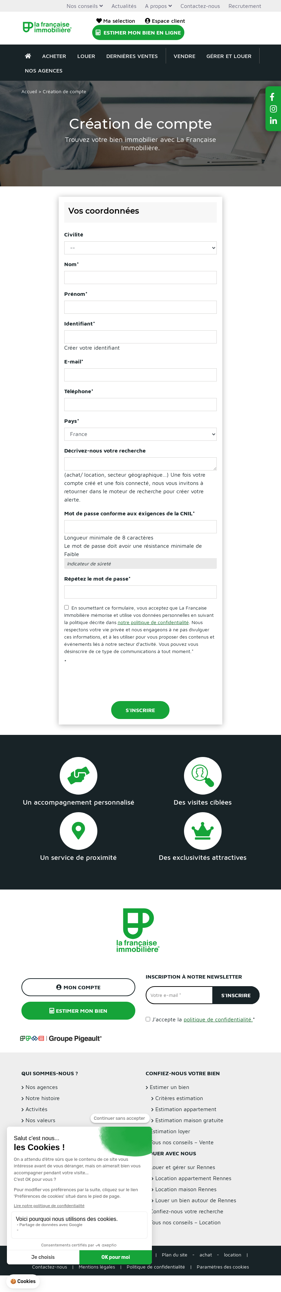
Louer (86, 56)
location (232, 1254)
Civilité (73, 234)
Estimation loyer (170, 1131)
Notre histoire (43, 1098)
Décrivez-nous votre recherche (105, 450)
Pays (71, 421)
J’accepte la (203, 1019)
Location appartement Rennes (193, 1178)
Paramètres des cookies (223, 1267)
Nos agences (43, 70)
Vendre (184, 56)
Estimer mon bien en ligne (138, 32)
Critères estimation (179, 1098)
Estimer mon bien (78, 1011)
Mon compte (78, 987)
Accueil (29, 91)
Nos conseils (82, 6)
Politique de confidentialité (156, 1267)
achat (206, 1254)
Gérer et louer (229, 56)
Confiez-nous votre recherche (186, 1211)
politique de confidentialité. (218, 1019)
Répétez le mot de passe (97, 578)
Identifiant (79, 323)
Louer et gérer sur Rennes (182, 1167)
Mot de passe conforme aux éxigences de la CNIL (129, 513)
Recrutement (245, 6)
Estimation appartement (185, 1109)
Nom (71, 264)
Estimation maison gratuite (189, 1120)
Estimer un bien (169, 1087)
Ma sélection (115, 21)
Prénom (76, 294)
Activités (36, 1109)
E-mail (74, 361)
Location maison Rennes (185, 1189)
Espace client (165, 21)
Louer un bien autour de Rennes (195, 1200)
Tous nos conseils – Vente (182, 1142)
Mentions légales (97, 1267)
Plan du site (174, 1254)
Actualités (124, 6)
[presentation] (116, 682)
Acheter (54, 56)
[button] (273, 97)
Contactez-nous (200, 6)
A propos (156, 6)
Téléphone (79, 391)
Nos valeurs (40, 1120)
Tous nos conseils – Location (185, 1222)
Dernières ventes (132, 56)
